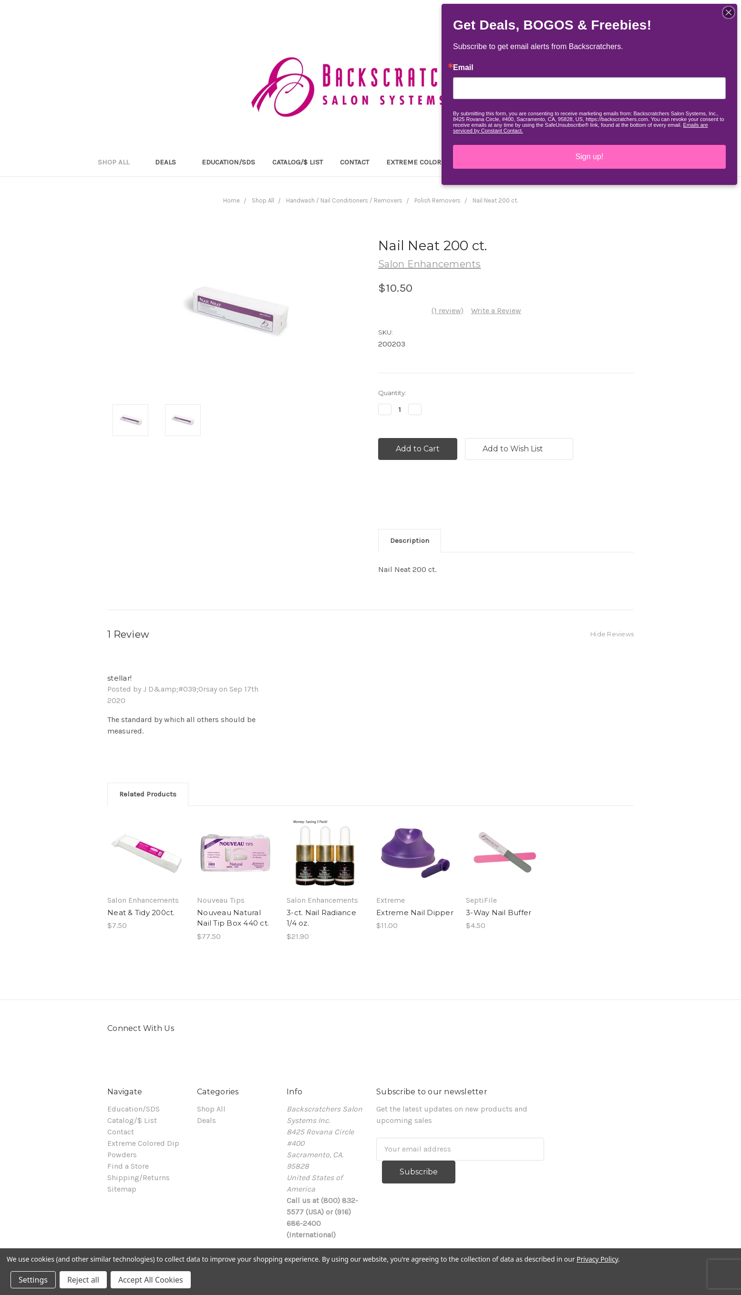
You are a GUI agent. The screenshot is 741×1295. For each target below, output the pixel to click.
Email (463, 67)
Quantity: (392, 393)
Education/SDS (228, 162)
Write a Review (496, 310)
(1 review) (447, 310)
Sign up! (590, 157)
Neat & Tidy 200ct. (141, 912)
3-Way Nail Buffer (498, 912)
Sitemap (121, 1188)
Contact (354, 162)
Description (409, 540)
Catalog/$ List (297, 162)
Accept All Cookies (150, 1280)
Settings (33, 1280)
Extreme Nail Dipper (414, 912)
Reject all (83, 1280)
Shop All (118, 162)
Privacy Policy (597, 1259)
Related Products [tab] (147, 794)
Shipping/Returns (138, 1177)
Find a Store (128, 1166)
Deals (170, 162)
